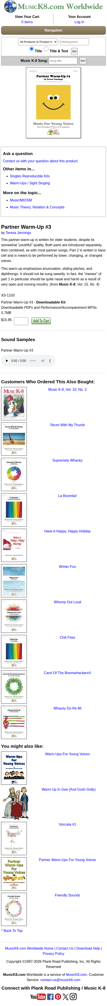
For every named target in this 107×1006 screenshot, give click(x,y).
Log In (79, 22)
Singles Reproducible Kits (30, 176)
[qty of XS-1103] (21, 321)
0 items (27, 22)
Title (35, 51)
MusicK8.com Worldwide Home (29, 948)
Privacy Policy (54, 953)
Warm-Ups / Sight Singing (30, 183)
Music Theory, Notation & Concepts (37, 207)
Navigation (54, 30)
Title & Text (56, 51)
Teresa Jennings (18, 233)
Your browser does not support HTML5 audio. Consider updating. (28, 361)
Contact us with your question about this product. (40, 161)
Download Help (88, 948)
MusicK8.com (76, 974)
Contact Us (64, 948)
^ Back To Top (12, 931)
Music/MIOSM (21, 200)
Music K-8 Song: (50, 60)
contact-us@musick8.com (60, 980)
